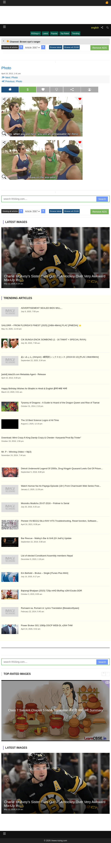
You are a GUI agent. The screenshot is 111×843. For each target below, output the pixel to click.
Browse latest (55, 47)
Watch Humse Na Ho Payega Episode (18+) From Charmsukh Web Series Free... (61, 486)
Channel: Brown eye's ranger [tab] (23, 41)
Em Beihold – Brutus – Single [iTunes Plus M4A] (44, 573)
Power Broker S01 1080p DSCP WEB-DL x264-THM (47, 625)
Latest (45, 33)
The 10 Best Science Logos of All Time (40, 420)
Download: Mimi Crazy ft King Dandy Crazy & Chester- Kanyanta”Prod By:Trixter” (41, 437)
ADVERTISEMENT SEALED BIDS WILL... (41, 308)
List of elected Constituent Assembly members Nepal (47, 555)
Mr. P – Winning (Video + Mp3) (16, 451)
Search (102, 199)
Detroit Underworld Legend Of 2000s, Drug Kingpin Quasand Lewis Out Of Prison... (62, 468)
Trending (75, 33)
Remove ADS (99, 47)
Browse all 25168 (71, 47)
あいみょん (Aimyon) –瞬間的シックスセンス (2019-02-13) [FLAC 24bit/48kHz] (60, 357)
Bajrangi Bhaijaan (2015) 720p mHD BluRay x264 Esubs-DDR (51, 590)
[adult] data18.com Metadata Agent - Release (23, 374)
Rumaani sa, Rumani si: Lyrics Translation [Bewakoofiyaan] (50, 608)
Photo (6, 68)
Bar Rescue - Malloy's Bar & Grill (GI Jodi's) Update (46, 538)
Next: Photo (9, 77)
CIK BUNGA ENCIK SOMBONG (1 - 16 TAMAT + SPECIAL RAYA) (53, 339)
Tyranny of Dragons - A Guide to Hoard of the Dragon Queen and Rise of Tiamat (60, 402)
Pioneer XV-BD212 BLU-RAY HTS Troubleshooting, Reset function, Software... (59, 521)
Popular (54, 33)
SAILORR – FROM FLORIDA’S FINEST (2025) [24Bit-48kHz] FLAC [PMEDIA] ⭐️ (41, 325)
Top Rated (64, 33)
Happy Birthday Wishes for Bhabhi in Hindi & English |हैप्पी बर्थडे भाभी (34, 388)
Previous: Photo (11, 81)
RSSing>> (35, 33)
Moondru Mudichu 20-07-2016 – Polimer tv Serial (45, 503)
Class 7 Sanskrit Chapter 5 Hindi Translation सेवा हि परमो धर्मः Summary (55, 710)
